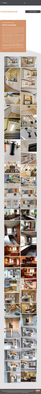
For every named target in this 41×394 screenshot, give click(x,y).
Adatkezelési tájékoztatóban (25, 392)
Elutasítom (37, 392)
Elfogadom (37, 390)
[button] (24, 3)
